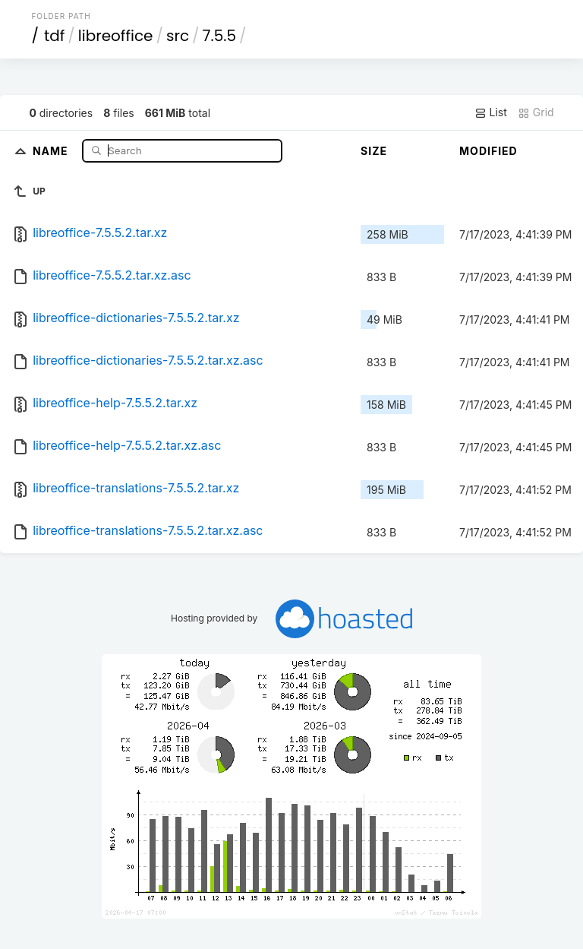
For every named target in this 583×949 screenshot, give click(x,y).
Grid (536, 112)
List (490, 112)
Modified (488, 150)
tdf (54, 35)
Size (374, 150)
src (177, 35)
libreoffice (115, 35)
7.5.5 (219, 35)
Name (52, 150)
